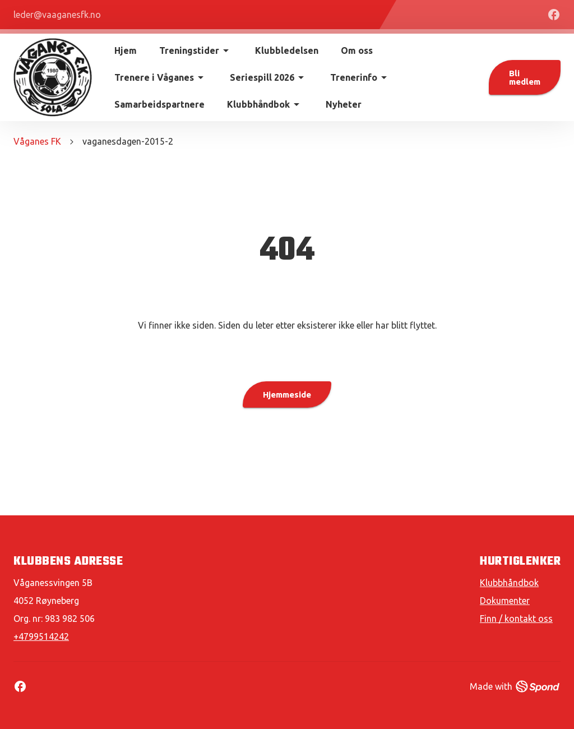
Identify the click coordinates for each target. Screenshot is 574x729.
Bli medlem (525, 77)
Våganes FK (37, 141)
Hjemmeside (287, 394)
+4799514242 (41, 636)
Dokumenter (505, 601)
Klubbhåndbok (509, 583)
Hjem (125, 50)
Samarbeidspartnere (159, 104)
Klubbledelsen (286, 50)
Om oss (357, 50)
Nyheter (344, 104)
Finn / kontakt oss (516, 618)
